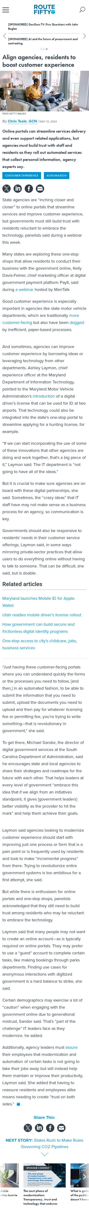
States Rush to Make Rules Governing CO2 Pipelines (52, 1143)
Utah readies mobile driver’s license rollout (41, 615)
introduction (44, 396)
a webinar (24, 289)
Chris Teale (17, 121)
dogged (77, 322)
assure (72, 1047)
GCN (33, 121)
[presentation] (4, 1184)
